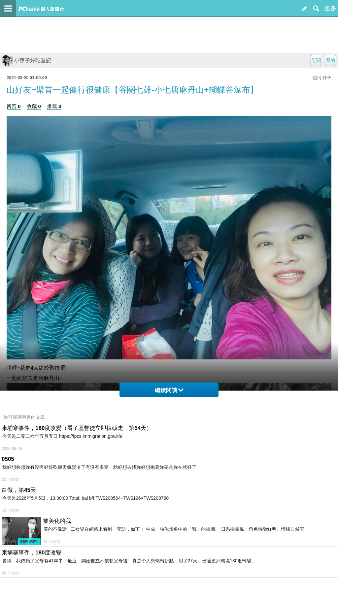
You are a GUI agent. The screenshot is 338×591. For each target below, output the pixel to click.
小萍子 (325, 77)
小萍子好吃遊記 (26, 60)
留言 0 (14, 106)
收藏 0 (34, 106)
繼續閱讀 (169, 390)
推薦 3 (54, 106)
